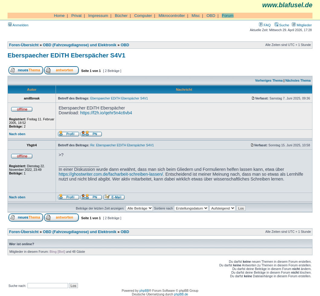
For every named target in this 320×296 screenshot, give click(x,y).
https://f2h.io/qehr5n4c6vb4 (106, 112)
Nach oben (17, 134)
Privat (76, 15)
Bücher (121, 15)
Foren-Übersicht (24, 45)
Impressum (98, 15)
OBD (210, 15)
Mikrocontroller (172, 15)
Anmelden (18, 25)
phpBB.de (181, 294)
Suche (282, 25)
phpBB (144, 290)
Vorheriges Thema (269, 80)
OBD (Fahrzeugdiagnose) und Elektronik (79, 45)
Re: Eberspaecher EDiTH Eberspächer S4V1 (122, 145)
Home (59, 15)
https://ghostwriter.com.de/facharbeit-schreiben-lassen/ (111, 174)
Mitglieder (302, 25)
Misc (196, 15)
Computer (143, 15)
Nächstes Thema (298, 80)
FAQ (264, 25)
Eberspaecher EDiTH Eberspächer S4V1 (66, 55)
